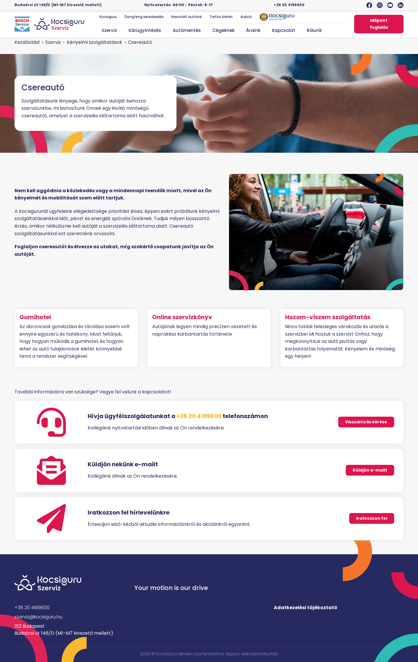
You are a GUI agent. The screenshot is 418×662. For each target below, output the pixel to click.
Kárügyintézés (145, 30)
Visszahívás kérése (366, 422)
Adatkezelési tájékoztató (305, 607)
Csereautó (140, 42)
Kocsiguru (108, 16)
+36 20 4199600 (289, 4)
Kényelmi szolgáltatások (94, 42)
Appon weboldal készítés (252, 654)
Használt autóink (186, 16)
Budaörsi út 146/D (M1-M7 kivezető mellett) (58, 4)
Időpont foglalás (379, 23)
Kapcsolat (283, 30)
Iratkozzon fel (371, 518)
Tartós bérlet (221, 16)
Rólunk (314, 30)
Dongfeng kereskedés (144, 16)
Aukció (246, 16)
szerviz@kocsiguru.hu (38, 617)
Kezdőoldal (27, 42)
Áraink (253, 30)
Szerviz (109, 30)
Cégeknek (223, 30)
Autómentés (187, 30)
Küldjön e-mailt (370, 470)
